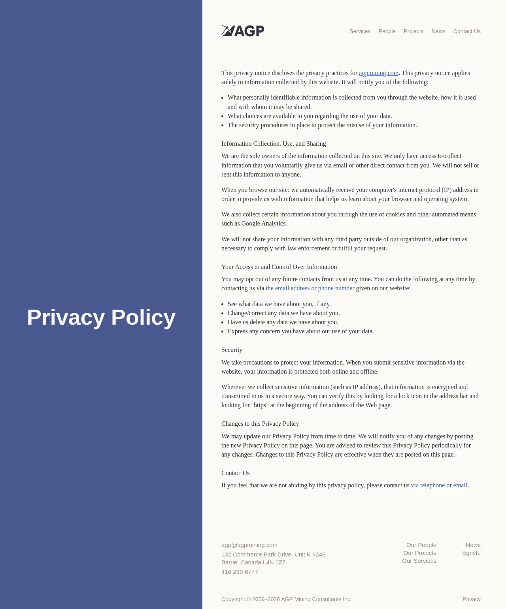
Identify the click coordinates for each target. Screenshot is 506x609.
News (473, 544)
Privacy (472, 599)
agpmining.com (378, 73)
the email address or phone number (310, 288)
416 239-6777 (239, 571)
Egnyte (471, 552)
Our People (421, 544)
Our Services (419, 560)
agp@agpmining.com (249, 544)
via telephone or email (439, 485)
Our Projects (420, 552)
